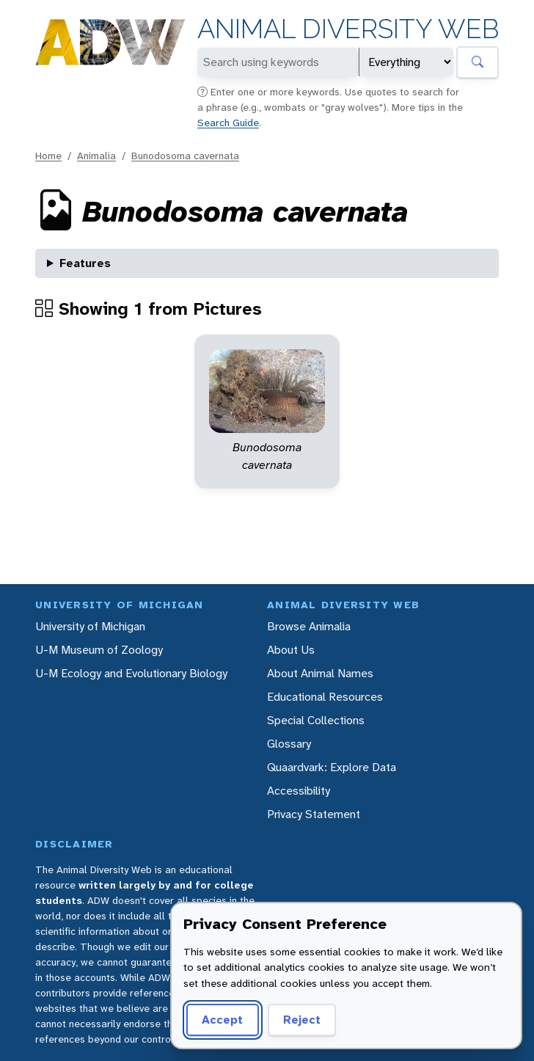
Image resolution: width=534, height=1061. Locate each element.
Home (48, 155)
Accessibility (298, 790)
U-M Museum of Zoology (99, 649)
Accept (222, 1019)
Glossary (289, 743)
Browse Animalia (309, 626)
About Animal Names (320, 673)
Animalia (96, 155)
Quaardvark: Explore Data (331, 767)
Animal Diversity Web (348, 29)
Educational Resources (325, 696)
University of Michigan (90, 626)
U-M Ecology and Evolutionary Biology (131, 673)
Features (85, 263)
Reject (302, 1019)
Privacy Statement (313, 814)
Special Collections (316, 720)
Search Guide (228, 122)
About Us (291, 649)
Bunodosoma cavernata (185, 155)
